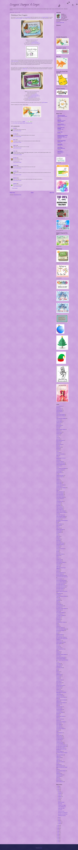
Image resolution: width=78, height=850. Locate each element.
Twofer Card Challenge (59, 754)
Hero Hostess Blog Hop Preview (61, 585)
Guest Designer (58, 563)
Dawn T (14, 139)
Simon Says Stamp (59, 690)
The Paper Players (59, 739)
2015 (58, 835)
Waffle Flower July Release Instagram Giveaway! (61, 121)
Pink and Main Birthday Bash (60, 657)
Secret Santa (58, 681)
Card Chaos (58, 460)
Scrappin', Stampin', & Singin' (25, 5)
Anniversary (58, 430)
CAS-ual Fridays (58, 471)
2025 (58, 787)
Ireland (57, 601)
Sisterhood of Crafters (59, 695)
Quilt (57, 670)
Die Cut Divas (58, 519)
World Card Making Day (60, 781)
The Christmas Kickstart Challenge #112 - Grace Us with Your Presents (62, 137)
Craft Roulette (58, 505)
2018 (58, 831)
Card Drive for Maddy (59, 461)
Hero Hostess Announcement (60, 583)
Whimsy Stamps (58, 776)
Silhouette (57, 689)
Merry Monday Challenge (60, 630)
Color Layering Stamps (59, 494)
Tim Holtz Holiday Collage (60, 747)
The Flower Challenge (59, 738)
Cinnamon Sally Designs (61, 140)
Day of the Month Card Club (60, 517)
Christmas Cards (59, 482)
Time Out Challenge (59, 751)
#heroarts (57, 407)
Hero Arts (57, 571)
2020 (58, 828)
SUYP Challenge (59, 724)
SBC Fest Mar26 (58, 675)
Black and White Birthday (61, 148)
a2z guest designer (59, 421)
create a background (59, 509)
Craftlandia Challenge (59, 508)
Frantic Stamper (58, 541)
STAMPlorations (58, 710)
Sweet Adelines (58, 725)
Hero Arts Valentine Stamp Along (61, 581)
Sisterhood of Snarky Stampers (61, 697)
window (57, 777)
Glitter (57, 556)
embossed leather (59, 530)
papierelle (15, 183)
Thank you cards (58, 735)
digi (56, 522)
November (60, 793)
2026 (58, 786)
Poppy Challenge (59, 664)
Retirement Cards (59, 674)
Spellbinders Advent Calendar (61, 702)
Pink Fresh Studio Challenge (60, 658)
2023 (58, 790)
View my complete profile (60, 22)
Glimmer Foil (58, 555)
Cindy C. (14, 145)
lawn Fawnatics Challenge (60, 612)
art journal (57, 434)
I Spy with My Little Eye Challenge (61, 596)
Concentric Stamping (59, 498)
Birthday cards (58, 447)
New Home (58, 646)
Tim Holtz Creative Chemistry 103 (61, 746)
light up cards (58, 618)
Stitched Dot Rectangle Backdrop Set (35, 43)
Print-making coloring (59, 667)
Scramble (57, 677)
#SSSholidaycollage (59, 410)
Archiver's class (58, 433)
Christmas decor (58, 486)
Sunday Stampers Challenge (60, 721)
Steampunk (58, 713)
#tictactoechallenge (59, 411)
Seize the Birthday (59, 682)
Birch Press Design (59, 444)
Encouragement (58, 532)
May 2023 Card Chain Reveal (62, 814)
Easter (57, 526)
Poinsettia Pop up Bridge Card (62, 812)
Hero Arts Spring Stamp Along (61, 580)
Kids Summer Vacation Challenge (61, 608)
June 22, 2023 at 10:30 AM (17, 154)
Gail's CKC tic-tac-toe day (60, 548)
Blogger (41, 847)
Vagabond (57, 756)
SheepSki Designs (45, 17)
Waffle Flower (58, 760)
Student (57, 717)
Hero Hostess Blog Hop (60, 584)
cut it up (57, 513)
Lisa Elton (15, 171)
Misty (57, 633)
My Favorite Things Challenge (61, 637)
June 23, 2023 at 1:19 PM (17, 180)
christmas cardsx (59, 483)
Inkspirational (58, 600)
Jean (14, 128)
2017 (58, 832)
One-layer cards (58, 647)
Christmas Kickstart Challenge (62, 135)
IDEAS (57, 597)
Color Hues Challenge (59, 493)
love (57, 623)
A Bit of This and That (14, 61)
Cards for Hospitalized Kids (60, 464)
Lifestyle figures (58, 616)
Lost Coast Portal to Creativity (61, 622)
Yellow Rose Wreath (61, 811)
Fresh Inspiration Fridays (60, 543)
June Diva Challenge (18, 18)
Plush (57, 662)
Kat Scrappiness (58, 607)
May (59, 817)
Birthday (57, 445)
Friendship (58, 545)
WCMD (57, 769)
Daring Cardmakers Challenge (61, 516)
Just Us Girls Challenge (60, 605)
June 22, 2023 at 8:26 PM (17, 174)
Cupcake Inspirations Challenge (61, 512)
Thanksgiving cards (59, 736)
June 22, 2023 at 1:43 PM (17, 162)
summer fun (58, 720)
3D (56, 417)
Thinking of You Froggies (62, 805)
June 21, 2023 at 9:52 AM (17, 136)
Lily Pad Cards (58, 619)
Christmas (57, 479)
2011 (58, 841)
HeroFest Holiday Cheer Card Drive (61, 591)
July (59, 799)
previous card (25, 68)
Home (32, 192)
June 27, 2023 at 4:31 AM (17, 186)
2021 (58, 826)
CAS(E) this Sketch (59, 472)
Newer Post (12, 192)
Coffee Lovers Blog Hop (60, 491)
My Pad (36, 93)
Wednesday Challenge (59, 774)
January (59, 823)
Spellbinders (58, 701)
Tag (56, 731)
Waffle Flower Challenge (60, 761)
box (56, 451)
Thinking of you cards (59, 742)
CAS (57, 467)
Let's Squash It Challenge (60, 615)
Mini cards (58, 631)
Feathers (57, 537)
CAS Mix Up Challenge (59, 469)
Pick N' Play (58, 655)
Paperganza (58, 653)
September (60, 796)
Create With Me (60, 151)
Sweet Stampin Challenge (60, 728)
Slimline (57, 698)
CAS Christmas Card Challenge (61, 468)
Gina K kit (57, 552)
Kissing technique (59, 609)
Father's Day (58, 536)
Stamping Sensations (59, 709)
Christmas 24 (58, 480)
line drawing (58, 620)
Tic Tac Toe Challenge (59, 743)
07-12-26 (58, 132)
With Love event (58, 780)
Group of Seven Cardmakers (60, 562)
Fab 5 (57, 533)
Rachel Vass (58, 671)
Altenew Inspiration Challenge (61, 429)
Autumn (57, 437)
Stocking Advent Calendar (60, 716)
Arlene (14, 151)
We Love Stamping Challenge (61, 770)
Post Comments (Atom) (17, 194)
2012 (58, 840)
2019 (58, 829)
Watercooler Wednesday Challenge (61, 767)
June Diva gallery (44, 102)
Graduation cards (59, 559)
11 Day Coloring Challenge (60, 414)
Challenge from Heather (60, 475)
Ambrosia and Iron (60, 124)
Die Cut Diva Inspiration (26, 17)
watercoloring (58, 764)
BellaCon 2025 (58, 441)
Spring (57, 705)
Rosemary (15, 165)
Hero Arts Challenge (59, 574)
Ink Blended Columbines (62, 815)
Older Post (52, 192)
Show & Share (58, 688)
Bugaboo (57, 455)
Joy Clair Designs (59, 604)
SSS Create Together (59, 706)
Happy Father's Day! (61, 808)
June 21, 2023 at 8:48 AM (17, 130)
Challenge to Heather (59, 476)
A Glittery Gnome (60, 141)
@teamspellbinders (59, 406)
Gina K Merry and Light (59, 554)
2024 (58, 789)
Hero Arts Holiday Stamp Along (61, 575)
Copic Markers (58, 502)
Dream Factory (58, 525)
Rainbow (57, 673)
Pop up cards (58, 663)
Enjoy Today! (60, 803)
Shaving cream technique (60, 685)
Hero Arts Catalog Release (60, 572)
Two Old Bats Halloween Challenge (61, 752)
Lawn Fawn (58, 611)
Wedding (57, 772)
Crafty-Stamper (60, 147)
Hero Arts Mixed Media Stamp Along (62, 576)
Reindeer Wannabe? (61, 802)
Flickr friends (58, 540)
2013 (58, 838)
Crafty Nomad (59, 144)
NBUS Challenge (59, 643)
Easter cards (58, 528)
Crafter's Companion (59, 506)
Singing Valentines (59, 694)
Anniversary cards (59, 432)
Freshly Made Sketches (60, 544)
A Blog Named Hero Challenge (61, 418)
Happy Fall (58, 566)
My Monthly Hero (59, 640)
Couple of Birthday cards (62, 806)
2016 (58, 834)
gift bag (57, 551)
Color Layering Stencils (59, 495)
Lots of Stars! (60, 809)
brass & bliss (58, 452)
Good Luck (58, 558)
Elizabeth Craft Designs (60, 529)
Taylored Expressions (59, 732)
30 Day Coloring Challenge (60, 415)
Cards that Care (58, 465)
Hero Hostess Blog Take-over (60, 587)
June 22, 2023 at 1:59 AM (17, 142)
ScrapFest (58, 678)
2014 (58, 837)
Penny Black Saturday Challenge (61, 654)
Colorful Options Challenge (60, 497)
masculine (57, 626)
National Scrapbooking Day (60, 642)
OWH (57, 650)
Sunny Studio (58, 723)
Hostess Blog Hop (59, 593)
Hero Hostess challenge (60, 588)
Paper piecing (58, 651)
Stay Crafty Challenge (59, 712)
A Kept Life (59, 119)
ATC (57, 436)
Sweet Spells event (59, 727)
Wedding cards (58, 773)
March (59, 820)
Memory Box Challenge (60, 627)
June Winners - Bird (60, 129)
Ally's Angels (58, 426)
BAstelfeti (15, 157)
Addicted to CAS (58, 422)
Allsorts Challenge (59, 425)
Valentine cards (58, 757)
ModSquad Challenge (59, 634)
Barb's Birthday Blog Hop (60, 440)
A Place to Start (58, 419)
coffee (57, 490)
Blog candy (58, 448)
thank (57, 734)
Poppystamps (58, 666)
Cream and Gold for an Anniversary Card (60, 152)
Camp (57, 456)
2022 (58, 825)
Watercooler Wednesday (60, 765)
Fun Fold (57, 547)
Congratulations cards (59, 501)
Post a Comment (14, 188)
